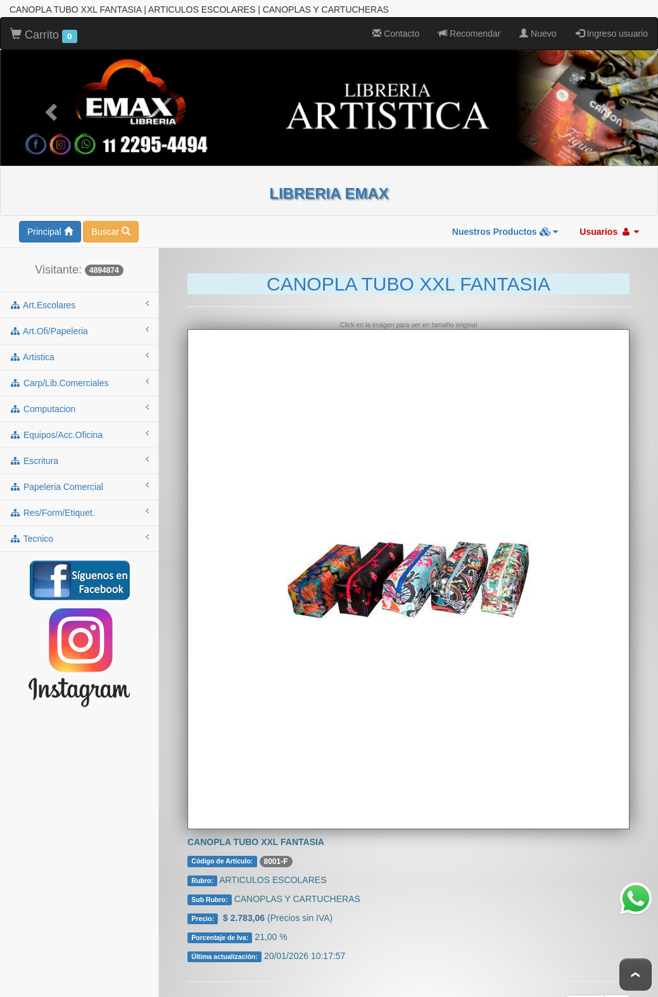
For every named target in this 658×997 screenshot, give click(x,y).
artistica (79, 346)
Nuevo (537, 23)
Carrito (43, 25)
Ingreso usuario (612, 23)
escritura (79, 450)
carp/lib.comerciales (79, 372)
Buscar (110, 221)
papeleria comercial (79, 476)
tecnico (79, 528)
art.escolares (79, 294)
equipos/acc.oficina (79, 424)
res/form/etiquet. (79, 502)
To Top (635, 974)
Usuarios (609, 221)
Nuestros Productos (505, 221)
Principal (50, 221)
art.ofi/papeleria (79, 320)
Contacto (395, 23)
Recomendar (469, 23)
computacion (79, 398)
